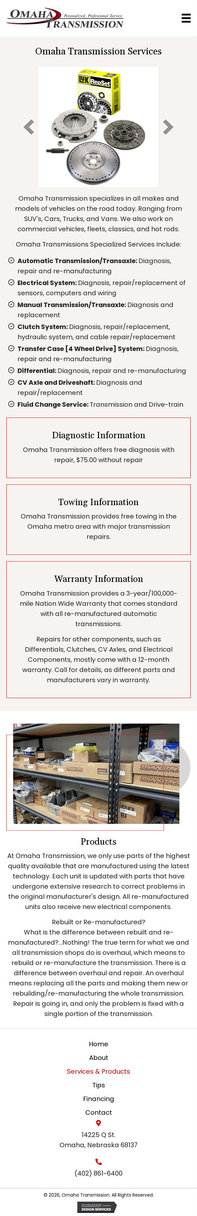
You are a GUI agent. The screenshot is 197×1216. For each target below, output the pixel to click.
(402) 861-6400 (98, 1173)
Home (98, 1044)
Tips (98, 1085)
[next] (168, 127)
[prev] (29, 127)
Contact (98, 1112)
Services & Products (98, 1071)
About (98, 1057)
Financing (98, 1098)
